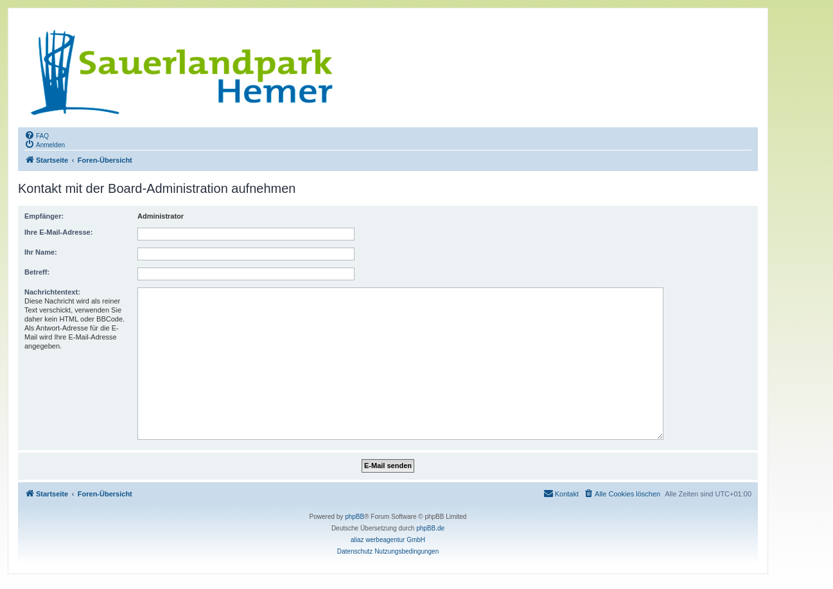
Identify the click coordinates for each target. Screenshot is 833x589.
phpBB (354, 516)
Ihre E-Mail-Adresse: (58, 232)
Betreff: (36, 272)
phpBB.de (430, 528)
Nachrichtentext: (52, 292)
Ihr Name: (40, 252)
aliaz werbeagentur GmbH (388, 539)
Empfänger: (44, 216)
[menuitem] (36, 135)
